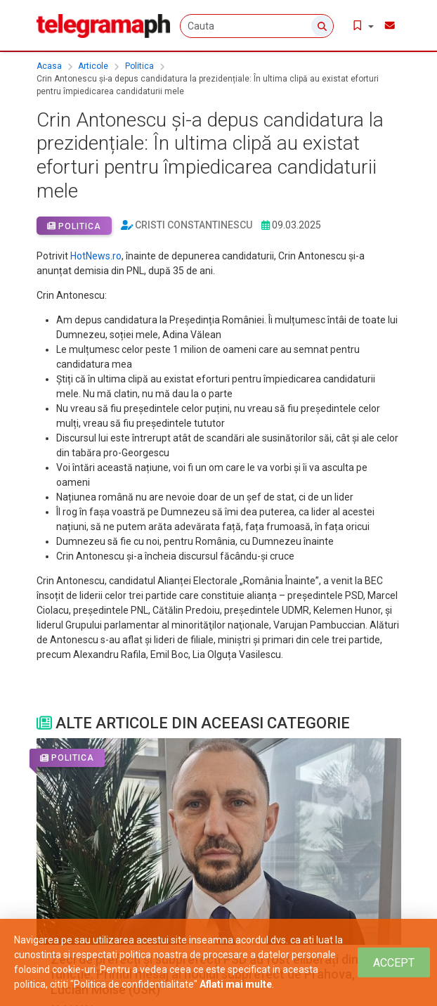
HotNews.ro (96, 256)
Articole (93, 66)
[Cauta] (263, 26)
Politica (139, 66)
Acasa (49, 66)
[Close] (394, 963)
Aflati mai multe (236, 984)
